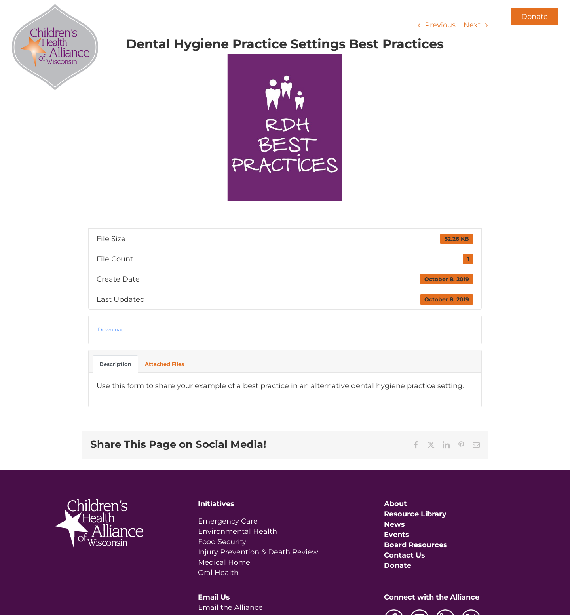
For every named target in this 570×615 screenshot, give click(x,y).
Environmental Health (237, 531)
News (394, 524)
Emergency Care (228, 521)
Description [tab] (115, 364)
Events (396, 534)
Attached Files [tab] (164, 364)
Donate (534, 16)
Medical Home (224, 562)
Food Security (222, 541)
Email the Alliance (230, 607)
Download (111, 329)
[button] (486, 16)
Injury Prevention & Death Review (258, 552)
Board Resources (415, 545)
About (395, 503)
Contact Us (404, 555)
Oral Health (218, 572)
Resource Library (415, 514)
